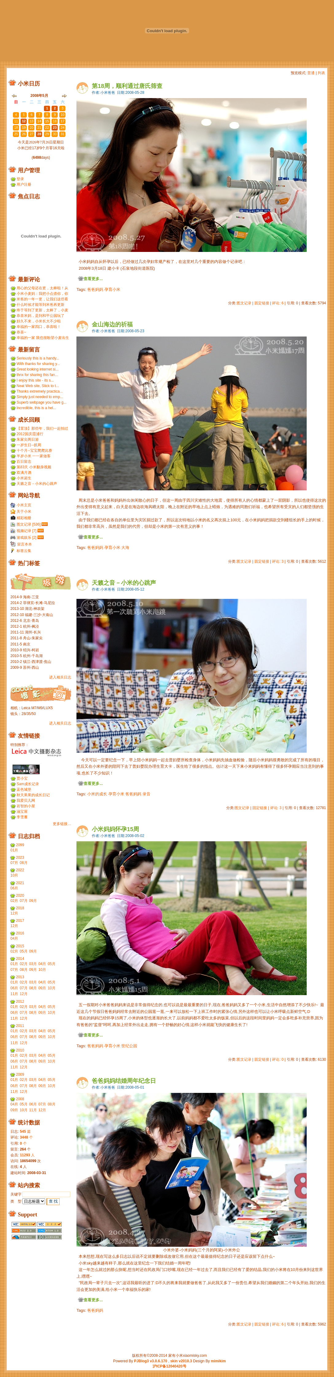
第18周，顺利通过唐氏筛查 (127, 86)
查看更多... (93, 278)
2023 (20, 857)
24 (62, 127)
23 (54, 127)
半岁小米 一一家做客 (34, 456)
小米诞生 (24, 478)
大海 (125, 547)
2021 (20, 883)
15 (47, 121)
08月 (23, 863)
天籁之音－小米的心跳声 (124, 583)
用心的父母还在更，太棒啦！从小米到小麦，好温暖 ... (42, 288)
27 (16, 108)
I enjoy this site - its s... (35, 380)
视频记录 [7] (27, 531)
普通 (311, 73)
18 (16, 127)
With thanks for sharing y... (38, 364)
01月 (14, 850)
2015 (20, 946)
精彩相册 (24, 518)
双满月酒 (24, 472)
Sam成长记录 (28, 784)
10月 (14, 875)
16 (54, 121)
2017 (20, 921)
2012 (20, 1001)
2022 (20, 870)
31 (62, 134)
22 (47, 127)
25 (16, 134)
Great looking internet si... (38, 369)
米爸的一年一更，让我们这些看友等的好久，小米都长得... (42, 299)
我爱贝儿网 (26, 800)
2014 (20, 959)
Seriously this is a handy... (38, 358)
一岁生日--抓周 (29, 445)
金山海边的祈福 (112, 324)
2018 (20, 908)
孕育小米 (112, 289)
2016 (20, 933)
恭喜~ (21, 332)
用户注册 (24, 184)
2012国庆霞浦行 (30, 434)
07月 (14, 863)
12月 (14, 913)
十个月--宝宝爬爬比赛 (34, 450)
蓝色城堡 (24, 789)
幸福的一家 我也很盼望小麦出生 (43, 338)
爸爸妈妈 (95, 289)
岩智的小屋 (26, 806)
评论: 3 (277, 561)
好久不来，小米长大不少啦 (39, 321)
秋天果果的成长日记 (33, 795)
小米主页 (24, 505)
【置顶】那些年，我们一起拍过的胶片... (42, 428)
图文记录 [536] (29, 524)
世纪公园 (129, 1046)
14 (39, 121)
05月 (23, 951)
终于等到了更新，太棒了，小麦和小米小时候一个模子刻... (42, 310)
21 (39, 127)
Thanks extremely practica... (40, 391)
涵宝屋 (22, 811)
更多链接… (62, 824)
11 (16, 121)
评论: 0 (277, 1059)
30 (39, 108)
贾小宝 (22, 778)
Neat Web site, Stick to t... (38, 386)
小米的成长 (97, 794)
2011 (20, 1026)
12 (23, 121)
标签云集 (24, 551)
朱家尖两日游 (28, 439)
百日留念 (24, 461)
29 (31, 108)
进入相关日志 (60, 677)
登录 (20, 179)
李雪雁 (22, 817)
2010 (20, 1050)
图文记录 (244, 303)
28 (23, 108)
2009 (20, 1074)
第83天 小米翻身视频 (34, 467)
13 (31, 121)
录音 (146, 794)
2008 (20, 1099)
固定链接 (261, 303)
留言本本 (24, 544)
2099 (20, 845)
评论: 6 (277, 303)
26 (23, 134)
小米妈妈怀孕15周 (115, 829)
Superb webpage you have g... (42, 402)
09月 (33, 901)
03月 (33, 964)
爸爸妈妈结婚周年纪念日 (124, 1081)
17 (62, 121)
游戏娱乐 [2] (27, 537)
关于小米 (24, 511)
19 (23, 127)
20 (31, 127)
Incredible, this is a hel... (36, 408)
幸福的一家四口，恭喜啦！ (39, 327)
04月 (14, 938)
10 (62, 114)
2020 (20, 895)
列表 (321, 73)
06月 (14, 888)
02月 (14, 901)
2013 (20, 977)
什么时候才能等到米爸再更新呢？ (40, 304)
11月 (14, 994)
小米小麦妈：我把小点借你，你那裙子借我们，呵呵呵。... (42, 293)
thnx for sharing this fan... (37, 375)
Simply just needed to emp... (40, 397)
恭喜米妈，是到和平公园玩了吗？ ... (40, 316)
